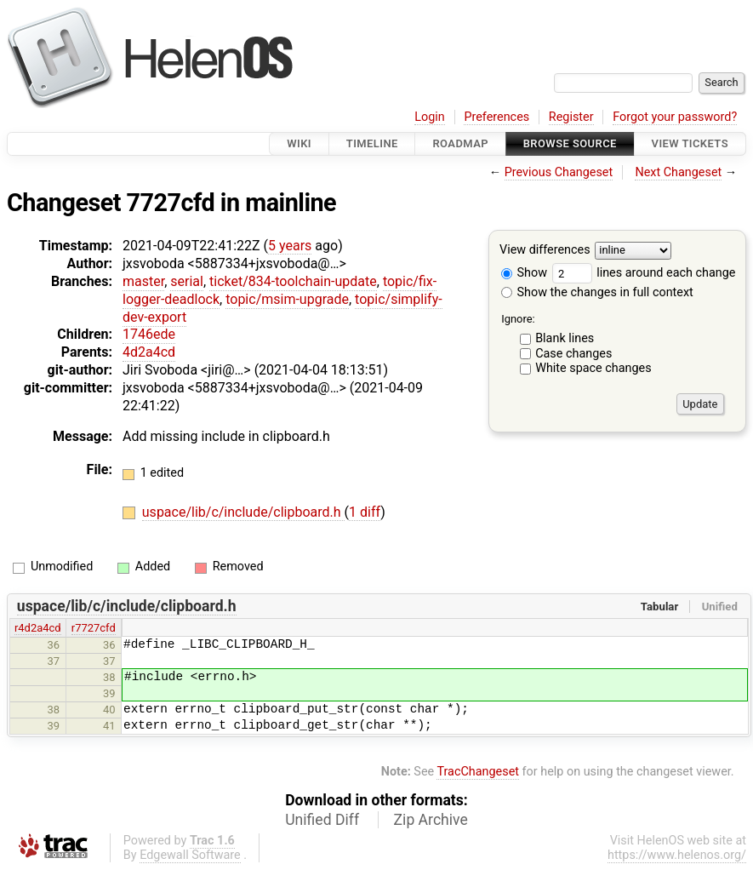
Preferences (496, 117)
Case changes (573, 353)
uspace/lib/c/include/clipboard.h (243, 512)
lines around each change (644, 273)
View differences (544, 250)
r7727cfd (93, 627)
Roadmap (460, 143)
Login (429, 117)
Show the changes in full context (597, 292)
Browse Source (570, 143)
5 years (289, 246)
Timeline (372, 143)
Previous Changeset (559, 172)
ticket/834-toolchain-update (293, 281)
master (143, 281)
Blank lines (564, 338)
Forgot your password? (675, 117)
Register (571, 117)
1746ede (149, 334)
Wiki (299, 143)
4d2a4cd (149, 352)
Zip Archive (431, 819)
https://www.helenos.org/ (677, 855)
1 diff (364, 512)
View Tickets (690, 143)
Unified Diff (322, 819)
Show (524, 273)
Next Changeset (678, 172)
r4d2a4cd (37, 627)
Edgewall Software (190, 855)
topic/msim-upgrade (287, 299)
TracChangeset (477, 771)
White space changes (593, 368)
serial (186, 281)
